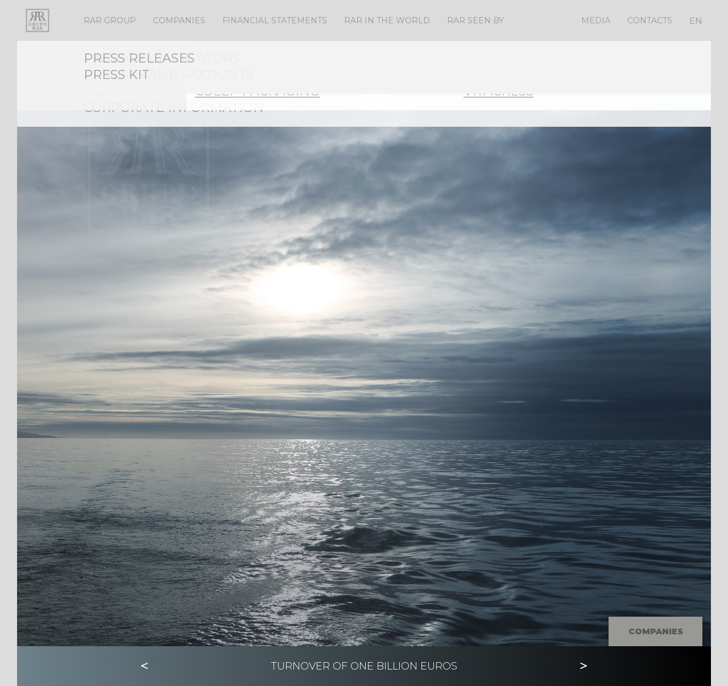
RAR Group (110, 20)
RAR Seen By (475, 20)
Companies (179, 20)
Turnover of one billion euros (364, 666)
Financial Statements (274, 20)
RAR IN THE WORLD (387, 20)
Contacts (649, 20)
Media (595, 20)
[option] (364, 343)
